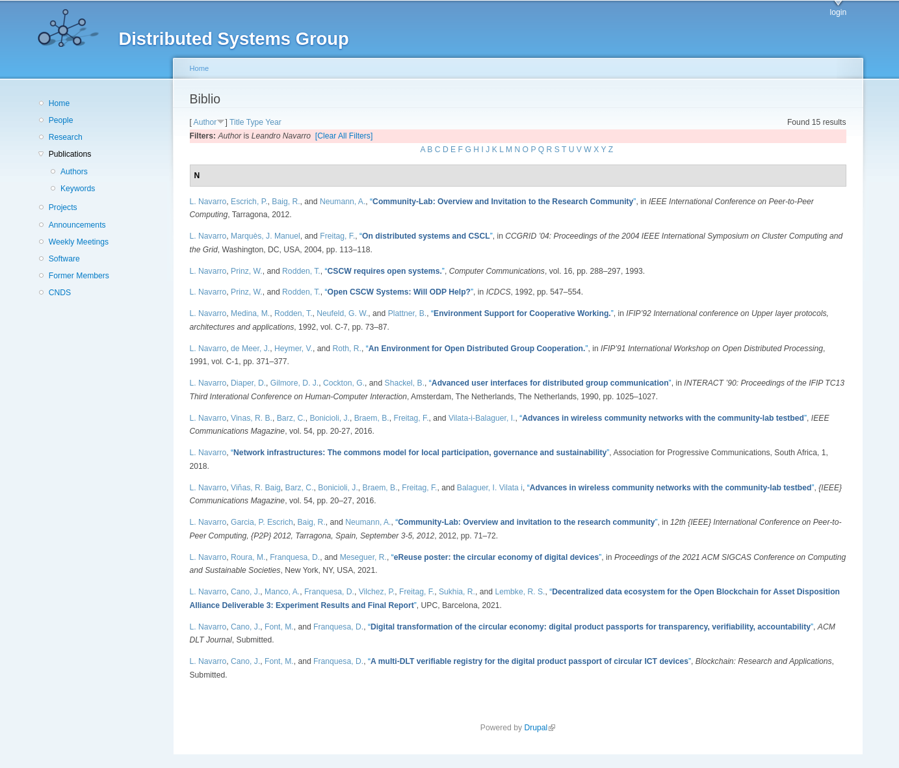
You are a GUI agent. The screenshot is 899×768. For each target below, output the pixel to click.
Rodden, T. (301, 271)
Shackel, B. (405, 383)
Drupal (539, 727)
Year (273, 122)
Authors (74, 171)
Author (205, 122)
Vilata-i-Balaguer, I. (482, 418)
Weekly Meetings (79, 241)
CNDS (60, 292)
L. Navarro (208, 201)
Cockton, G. (344, 383)
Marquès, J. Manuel (265, 236)
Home (59, 103)
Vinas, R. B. (251, 418)
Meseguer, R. (363, 557)
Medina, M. (250, 313)
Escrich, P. (249, 201)
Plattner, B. (407, 313)
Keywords (77, 188)
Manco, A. (282, 591)
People (61, 120)
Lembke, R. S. (520, 591)
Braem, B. (371, 418)
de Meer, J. (250, 348)
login (838, 12)
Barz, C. (291, 418)
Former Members (79, 275)
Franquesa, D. (295, 557)
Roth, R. (346, 348)
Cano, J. (245, 591)
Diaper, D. (248, 383)
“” (503, 201)
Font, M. (279, 626)
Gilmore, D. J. (294, 383)
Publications (70, 154)
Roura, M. (248, 557)
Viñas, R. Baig (256, 487)
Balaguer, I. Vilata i (490, 487)
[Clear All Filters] (344, 135)
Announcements (77, 225)
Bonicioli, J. (329, 418)
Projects (63, 207)
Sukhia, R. (457, 591)
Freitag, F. (337, 236)
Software (64, 258)
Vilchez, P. (377, 591)
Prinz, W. (247, 271)
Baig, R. (286, 201)
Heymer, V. (293, 348)
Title (236, 122)
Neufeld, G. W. (342, 313)
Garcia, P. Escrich (262, 522)
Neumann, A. (342, 201)
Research (66, 137)
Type (254, 122)
